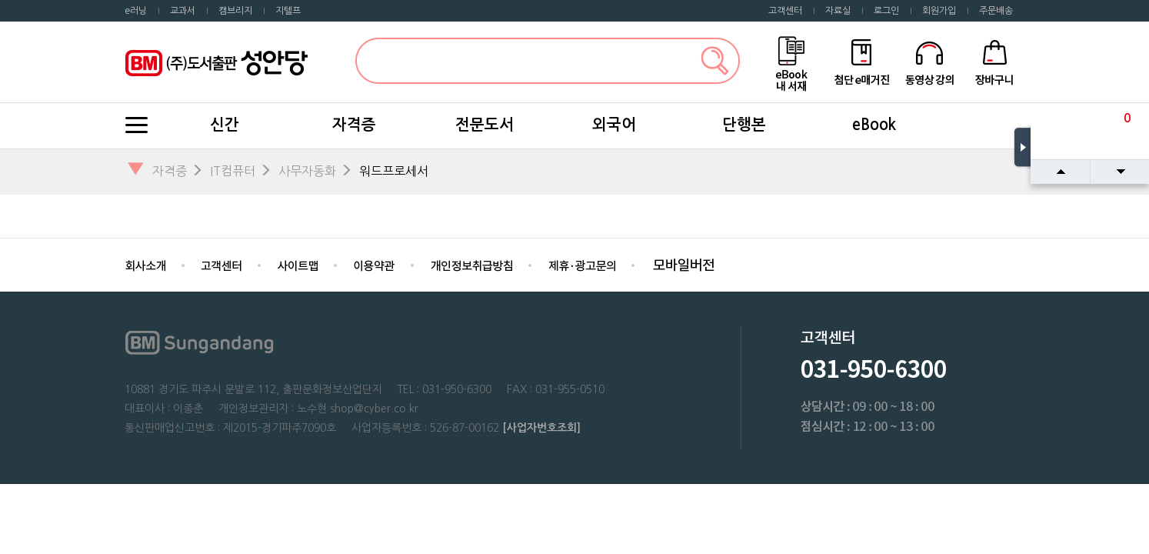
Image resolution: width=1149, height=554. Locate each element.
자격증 (354, 124)
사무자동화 (307, 171)
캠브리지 (235, 10)
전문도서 (484, 124)
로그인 (886, 10)
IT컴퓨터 (232, 171)
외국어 (614, 124)
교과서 (182, 10)
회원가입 (939, 10)
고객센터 (785, 10)
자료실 (838, 10)
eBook (874, 124)
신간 (224, 124)
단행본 (744, 124)
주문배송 (996, 10)
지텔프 (288, 10)
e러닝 (136, 10)
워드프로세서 (393, 171)
